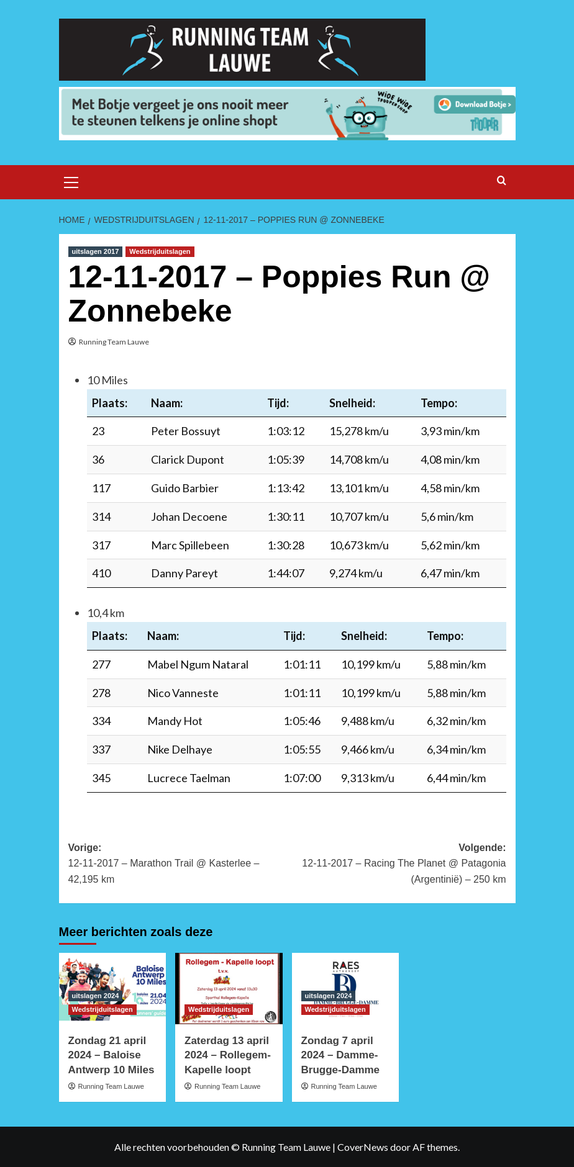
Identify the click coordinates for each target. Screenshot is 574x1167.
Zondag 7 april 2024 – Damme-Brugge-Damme (340, 1055)
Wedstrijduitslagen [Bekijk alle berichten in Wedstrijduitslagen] (159, 251)
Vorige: (178, 865)
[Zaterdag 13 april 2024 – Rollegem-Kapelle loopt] (229, 988)
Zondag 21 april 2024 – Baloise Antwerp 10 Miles (111, 1055)
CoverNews (362, 1147)
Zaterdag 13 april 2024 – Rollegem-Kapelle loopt (227, 1055)
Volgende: (396, 865)
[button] (71, 180)
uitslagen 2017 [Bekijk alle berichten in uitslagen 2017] (95, 251)
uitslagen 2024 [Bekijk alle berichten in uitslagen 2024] (95, 995)
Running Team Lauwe (114, 341)
